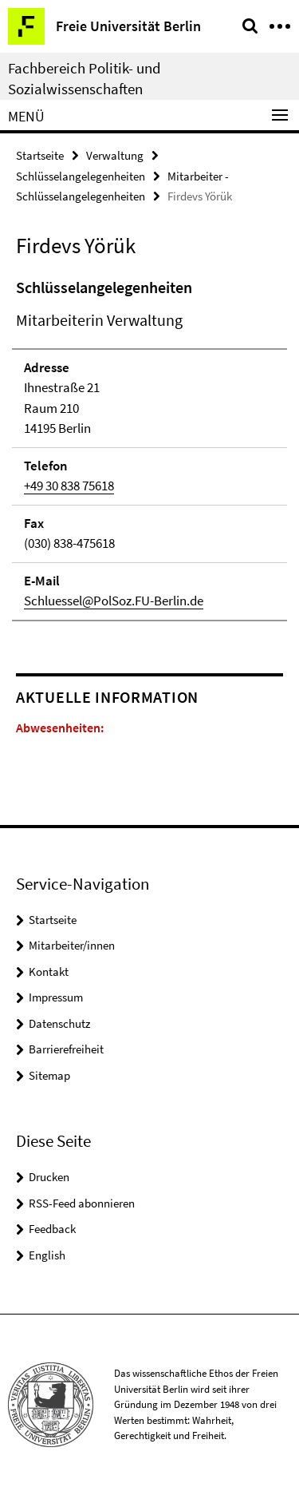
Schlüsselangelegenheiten (80, 176)
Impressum (56, 997)
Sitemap (49, 1075)
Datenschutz (59, 1023)
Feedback (52, 1228)
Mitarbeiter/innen (72, 945)
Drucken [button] (49, 1176)
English (47, 1255)
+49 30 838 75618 (69, 485)
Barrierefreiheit (66, 1049)
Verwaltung (115, 155)
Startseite (40, 155)
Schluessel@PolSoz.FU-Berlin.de (113, 600)
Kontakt (49, 971)
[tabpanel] (149, 448)
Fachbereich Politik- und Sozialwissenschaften (84, 78)
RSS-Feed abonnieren (82, 1203)
